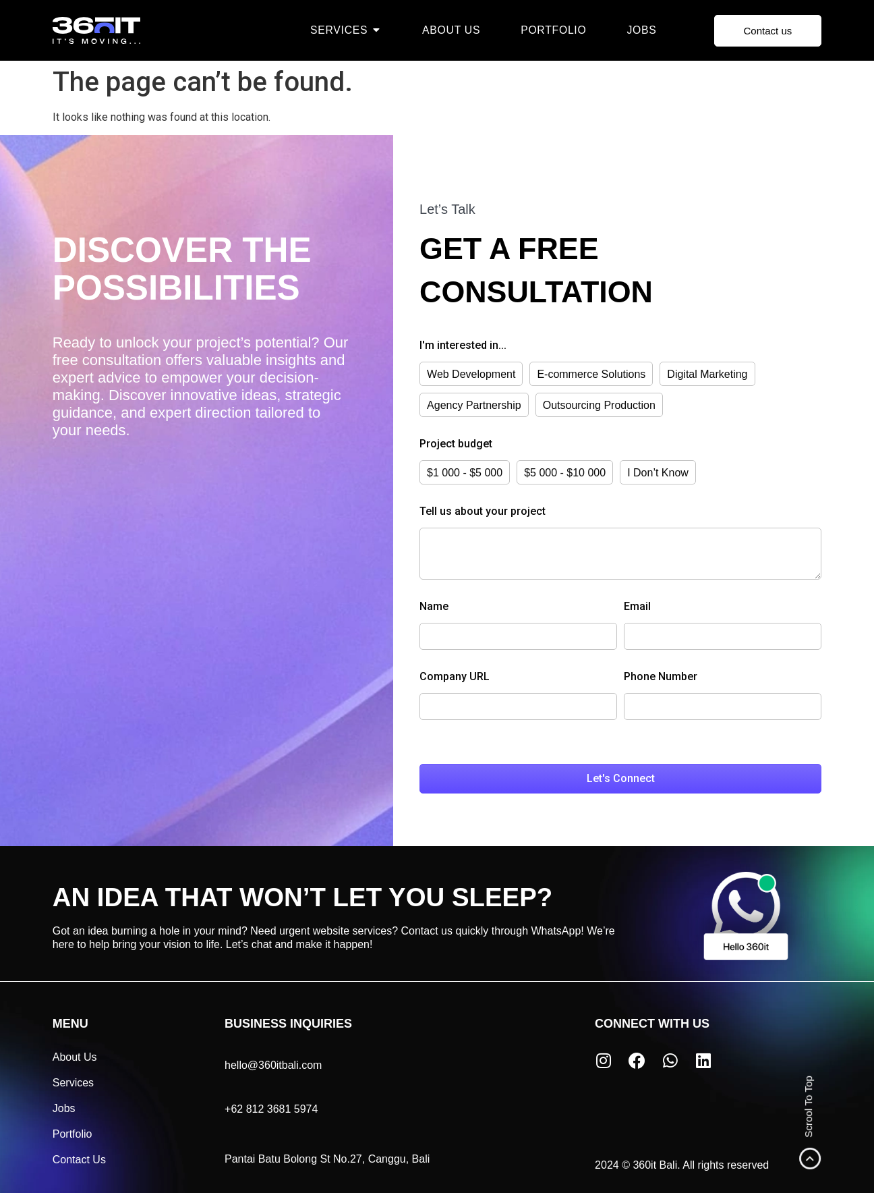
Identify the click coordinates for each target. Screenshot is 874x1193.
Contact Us (79, 1158)
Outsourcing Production (599, 405)
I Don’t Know (658, 472)
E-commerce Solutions (591, 374)
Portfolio (72, 1132)
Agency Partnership (474, 405)
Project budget (455, 444)
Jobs (64, 1107)
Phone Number (660, 676)
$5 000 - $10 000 (565, 472)
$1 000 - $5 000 (464, 472)
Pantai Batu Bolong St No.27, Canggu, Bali (327, 1157)
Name (433, 605)
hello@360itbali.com (273, 1064)
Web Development (471, 374)
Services (73, 1081)
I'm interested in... (462, 346)
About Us (75, 1055)
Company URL (454, 676)
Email (637, 605)
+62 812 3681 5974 (271, 1107)
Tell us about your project (482, 512)
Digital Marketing (707, 374)
